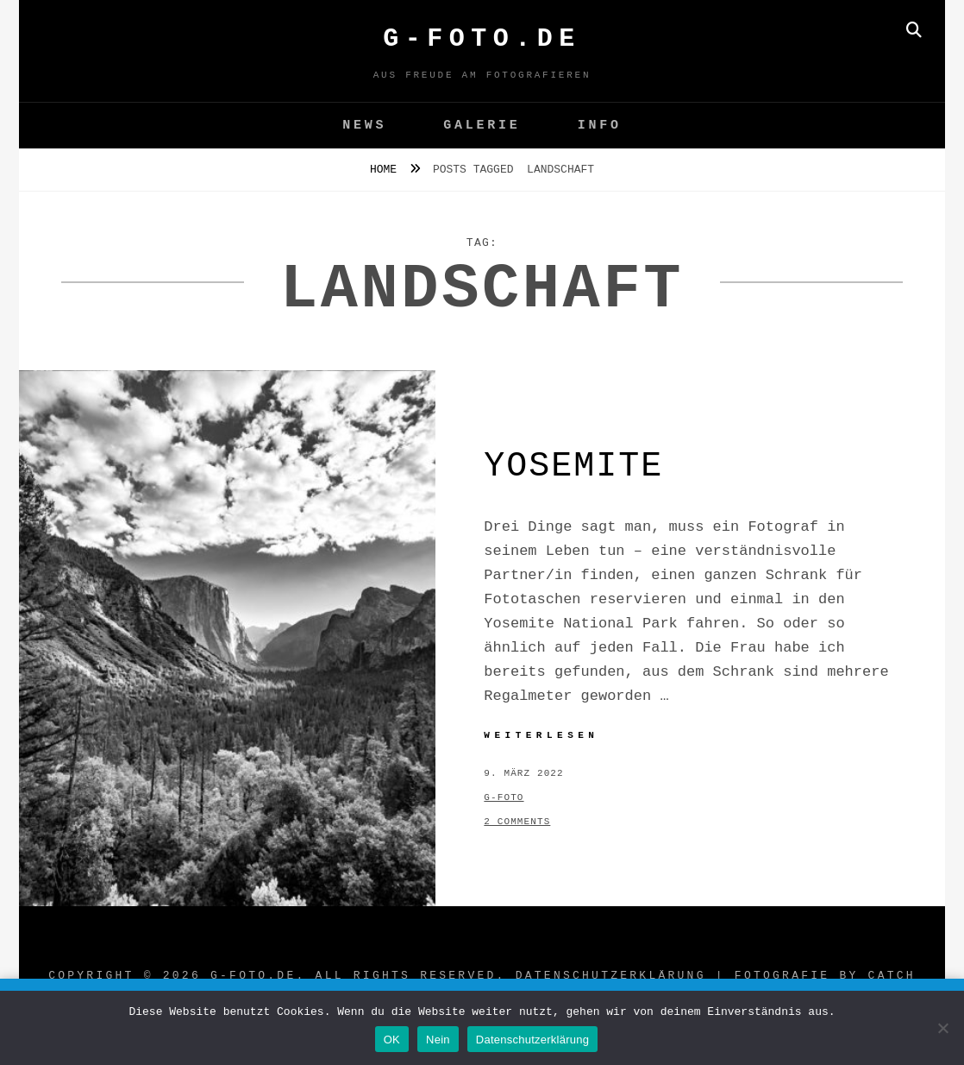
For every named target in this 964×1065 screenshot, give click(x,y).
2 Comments (517, 821)
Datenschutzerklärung (611, 975)
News (364, 125)
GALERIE (481, 125)
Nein (438, 1039)
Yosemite (573, 466)
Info (600, 125)
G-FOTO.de (482, 39)
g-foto (503, 797)
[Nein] (942, 1028)
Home (387, 169)
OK (392, 1039)
